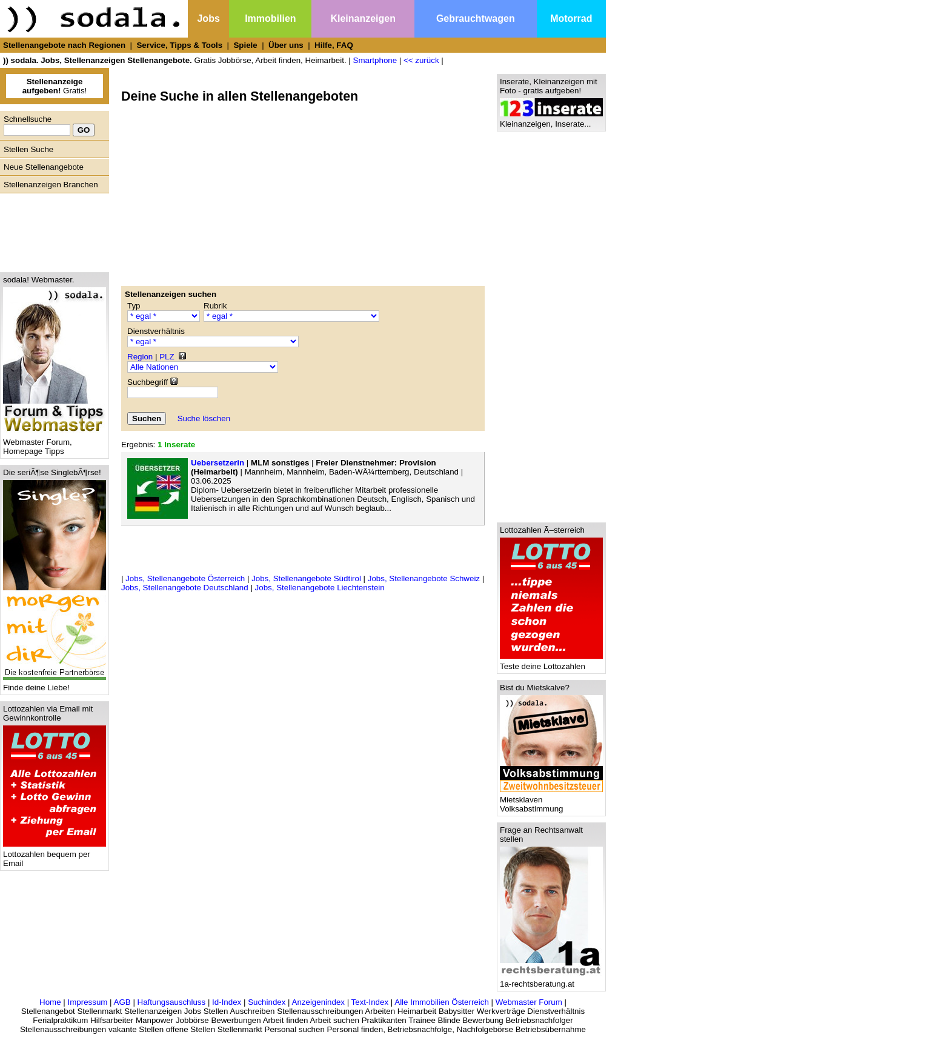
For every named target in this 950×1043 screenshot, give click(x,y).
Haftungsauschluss (172, 1002)
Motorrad (571, 18)
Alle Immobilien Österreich (441, 1002)
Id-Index (226, 1002)
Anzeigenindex (318, 1002)
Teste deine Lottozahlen (551, 663)
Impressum (87, 1002)
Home (50, 1002)
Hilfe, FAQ (333, 45)
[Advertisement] (51, 229)
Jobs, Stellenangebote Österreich (185, 578)
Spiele (245, 45)
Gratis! (54, 86)
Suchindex (266, 1002)
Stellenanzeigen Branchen (51, 184)
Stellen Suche (28, 149)
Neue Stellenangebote (44, 167)
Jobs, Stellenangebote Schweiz (424, 578)
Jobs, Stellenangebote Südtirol (306, 578)
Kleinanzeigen (363, 18)
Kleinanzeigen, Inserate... (551, 120)
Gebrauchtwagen (475, 18)
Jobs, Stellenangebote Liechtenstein (320, 587)
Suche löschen (204, 418)
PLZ (166, 356)
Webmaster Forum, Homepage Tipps (54, 443)
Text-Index (370, 1002)
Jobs (208, 18)
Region (140, 356)
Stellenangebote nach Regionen (64, 45)
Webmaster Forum (529, 1002)
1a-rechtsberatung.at (551, 980)
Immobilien (270, 18)
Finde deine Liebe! (54, 684)
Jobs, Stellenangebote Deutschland (184, 587)
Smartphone (375, 60)
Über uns (286, 45)
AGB (122, 1002)
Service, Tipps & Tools (179, 45)
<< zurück (421, 60)
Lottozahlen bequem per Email (54, 855)
